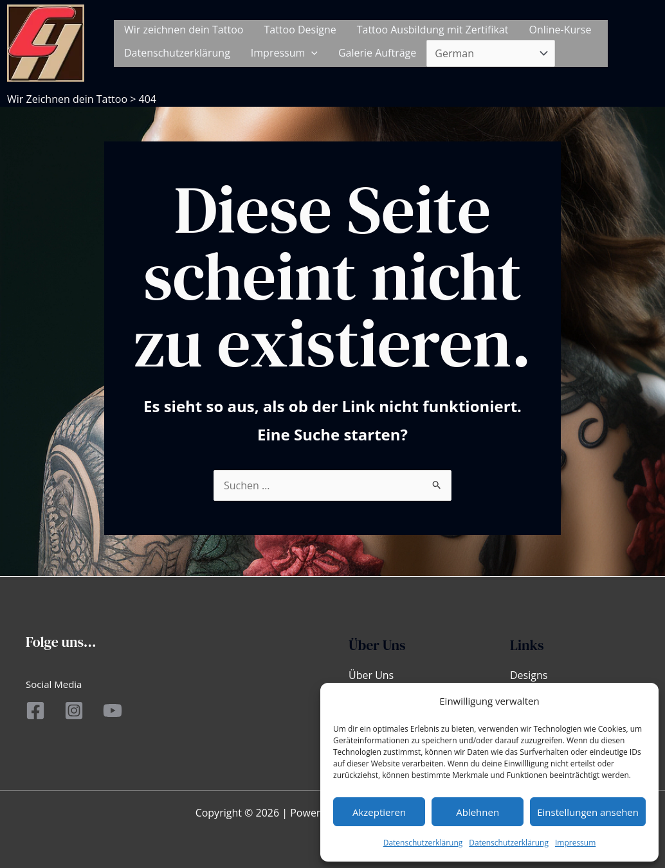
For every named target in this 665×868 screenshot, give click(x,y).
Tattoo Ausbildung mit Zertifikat (433, 30)
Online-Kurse (560, 30)
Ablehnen (477, 812)
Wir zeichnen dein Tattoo (183, 30)
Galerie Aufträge (377, 53)
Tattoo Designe (300, 30)
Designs (528, 675)
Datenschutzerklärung (423, 842)
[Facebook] (35, 710)
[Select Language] (490, 53)
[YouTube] (112, 710)
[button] (642, 43)
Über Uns (371, 675)
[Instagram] (74, 710)
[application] (311, 53)
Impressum (575, 842)
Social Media (54, 684)
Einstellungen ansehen (588, 812)
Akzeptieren (379, 812)
